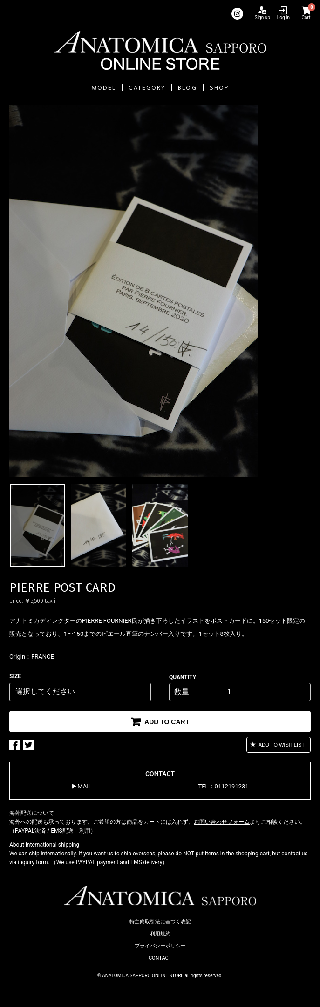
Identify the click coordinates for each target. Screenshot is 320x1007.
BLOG (187, 87)
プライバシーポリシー (160, 945)
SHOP (219, 87)
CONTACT (160, 957)
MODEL (103, 87)
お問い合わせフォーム (222, 822)
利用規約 (160, 933)
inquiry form (33, 862)
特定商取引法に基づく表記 (160, 921)
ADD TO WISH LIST (281, 744)
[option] (160, 291)
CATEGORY (147, 87)
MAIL (84, 786)
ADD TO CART (166, 722)
